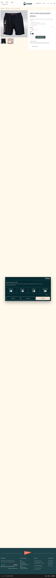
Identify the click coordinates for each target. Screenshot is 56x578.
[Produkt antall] (32, 37)
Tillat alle (43, 298)
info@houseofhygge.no (38, 565)
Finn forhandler (23, 563)
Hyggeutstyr (5, 4)
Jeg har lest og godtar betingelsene (8, 566)
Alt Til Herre (8, 8)
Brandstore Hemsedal (24, 564)
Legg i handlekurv (40, 37)
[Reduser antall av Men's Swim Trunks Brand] (30, 37)
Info (44, 3)
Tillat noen (28, 298)
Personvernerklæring (23, 568)
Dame (2, 2)
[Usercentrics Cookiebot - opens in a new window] (45, 278)
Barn (12, 2)
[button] (51, 3)
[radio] (31, 30)
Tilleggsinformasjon (34, 46)
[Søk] (48, 3)
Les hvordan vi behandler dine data (13, 568)
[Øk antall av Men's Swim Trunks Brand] (34, 37)
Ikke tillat (13, 298)
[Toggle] (31, 46)
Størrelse (31, 27)
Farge (31, 31)
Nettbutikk (2, 8)
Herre (7, 2)
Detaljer (46, 294)
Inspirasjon (38, 3)
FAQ (21, 560)
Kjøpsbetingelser (23, 567)
